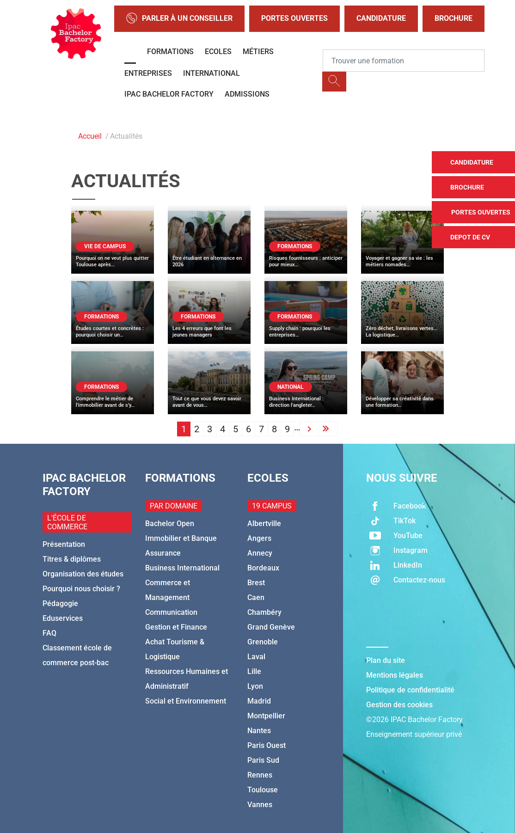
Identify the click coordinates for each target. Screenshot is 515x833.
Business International (182, 568)
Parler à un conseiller (179, 18)
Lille (254, 671)
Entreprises (148, 73)
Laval (256, 656)
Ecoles (218, 51)
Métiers (258, 51)
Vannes (259, 804)
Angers (259, 538)
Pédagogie (60, 603)
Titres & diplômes (72, 559)
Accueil (90, 136)
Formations (170, 51)
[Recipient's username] (403, 60)
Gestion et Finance (176, 627)
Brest (256, 582)
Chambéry (264, 612)
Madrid (259, 701)
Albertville (264, 523)
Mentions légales (394, 675)
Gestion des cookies (399, 704)
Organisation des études (83, 574)
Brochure (453, 18)
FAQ (49, 633)
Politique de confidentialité (410, 690)
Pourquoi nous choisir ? (81, 588)
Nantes (259, 730)
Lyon (255, 686)
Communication (171, 612)
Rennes (259, 775)
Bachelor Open (169, 523)
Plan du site (385, 660)
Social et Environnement (185, 701)
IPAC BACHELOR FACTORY (169, 94)
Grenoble (262, 641)
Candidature (381, 18)
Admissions (247, 94)
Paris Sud (263, 760)
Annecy (259, 553)
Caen (255, 597)
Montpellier (266, 715)
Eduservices (63, 618)
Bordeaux (263, 568)
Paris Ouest (266, 745)
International (211, 73)
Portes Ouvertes (294, 18)
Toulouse (262, 789)
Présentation (64, 544)
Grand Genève (271, 627)
